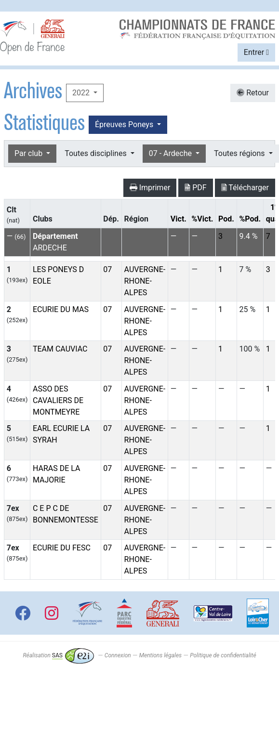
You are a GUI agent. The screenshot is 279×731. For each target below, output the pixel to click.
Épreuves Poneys (125, 124)
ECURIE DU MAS (61, 309)
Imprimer (150, 187)
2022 (82, 92)
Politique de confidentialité (223, 655)
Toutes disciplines (96, 153)
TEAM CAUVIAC (60, 348)
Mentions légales (160, 655)
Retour (253, 92)
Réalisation (58, 655)
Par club (29, 153)
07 (107, 269)
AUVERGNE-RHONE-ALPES (145, 281)
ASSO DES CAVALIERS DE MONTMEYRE (58, 400)
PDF (195, 187)
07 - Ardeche (171, 153)
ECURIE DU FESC (62, 547)
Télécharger (245, 187)
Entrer (256, 52)
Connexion (118, 655)
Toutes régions (240, 153)
